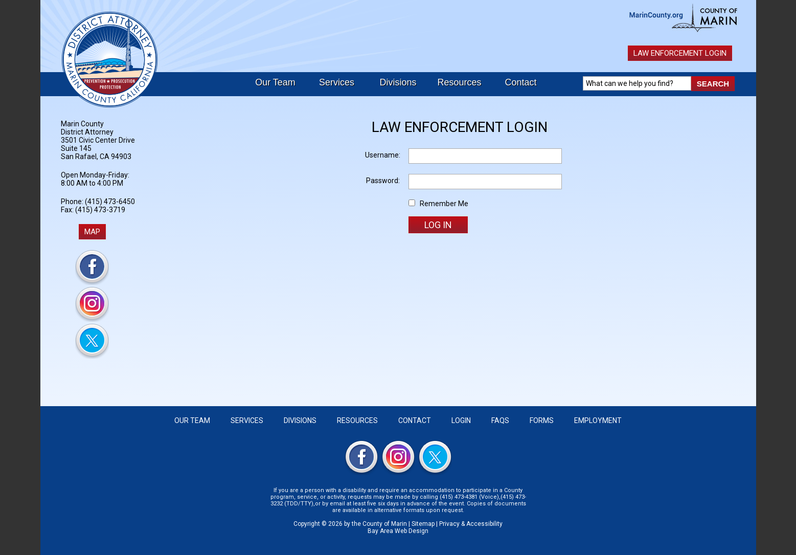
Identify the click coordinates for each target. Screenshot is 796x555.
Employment (598, 420)
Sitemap (423, 523)
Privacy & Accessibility (471, 523)
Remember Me (444, 203)
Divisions (397, 82)
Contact (520, 82)
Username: (382, 155)
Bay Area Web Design (398, 531)
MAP (92, 231)
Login (461, 420)
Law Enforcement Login (679, 53)
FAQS (500, 420)
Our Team (275, 82)
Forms (542, 420)
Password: (383, 180)
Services (336, 82)
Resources (459, 82)
